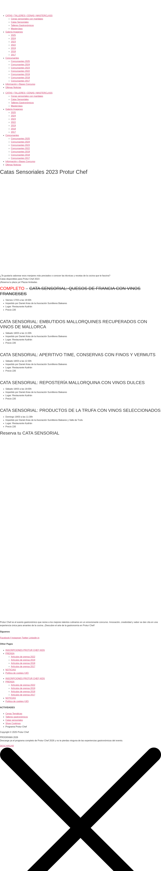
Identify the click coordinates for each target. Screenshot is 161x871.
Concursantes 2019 (20, 74)
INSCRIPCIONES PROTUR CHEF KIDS (25, 650)
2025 (13, 35)
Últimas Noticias (13, 87)
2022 (13, 45)
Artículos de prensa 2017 (23, 666)
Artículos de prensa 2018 (23, 663)
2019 (13, 48)
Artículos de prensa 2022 (23, 657)
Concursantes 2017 (20, 81)
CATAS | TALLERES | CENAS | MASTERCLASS (29, 15)
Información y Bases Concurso (20, 84)
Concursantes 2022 (20, 71)
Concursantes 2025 (20, 61)
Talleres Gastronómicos (22, 25)
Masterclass (17, 28)
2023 (13, 42)
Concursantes (12, 58)
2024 (13, 38)
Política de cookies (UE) (17, 673)
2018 (13, 51)
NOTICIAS (10, 670)
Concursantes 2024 (20, 64)
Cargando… (43, 522)
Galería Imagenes (14, 32)
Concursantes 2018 (20, 77)
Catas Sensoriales (20, 22)
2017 (13, 55)
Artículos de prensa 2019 (23, 660)
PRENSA (9, 653)
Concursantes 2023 (20, 68)
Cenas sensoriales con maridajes (27, 19)
